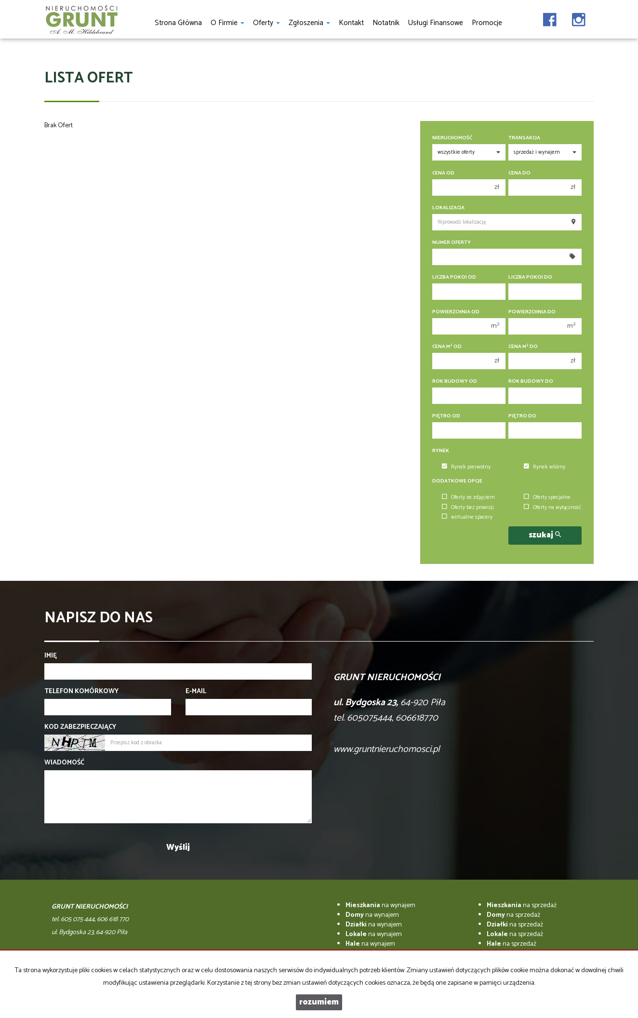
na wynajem (380, 905)
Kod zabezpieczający (80, 727)
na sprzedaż (522, 905)
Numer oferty (451, 242)
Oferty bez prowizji (468, 507)
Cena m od (447, 346)
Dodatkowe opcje (457, 481)
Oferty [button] (266, 23)
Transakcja (524, 138)
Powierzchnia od (455, 312)
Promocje (487, 23)
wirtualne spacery (467, 517)
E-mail (196, 692)
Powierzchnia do (532, 312)
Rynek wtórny (544, 467)
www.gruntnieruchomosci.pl (386, 749)
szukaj (545, 535)
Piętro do (522, 416)
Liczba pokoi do (530, 277)
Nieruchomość (452, 138)
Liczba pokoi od (454, 277)
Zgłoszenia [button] (309, 23)
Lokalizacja (448, 208)
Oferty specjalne (547, 497)
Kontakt (351, 23)
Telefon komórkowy (81, 692)
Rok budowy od (454, 381)
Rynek (440, 451)
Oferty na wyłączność (552, 507)
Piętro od (446, 416)
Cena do (519, 173)
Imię (50, 656)
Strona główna (178, 23)
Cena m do (523, 346)
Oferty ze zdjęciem (468, 497)
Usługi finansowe (435, 23)
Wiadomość (64, 763)
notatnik (385, 23)
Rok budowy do (530, 381)
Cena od (443, 173)
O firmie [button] (227, 23)
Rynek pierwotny (466, 467)
